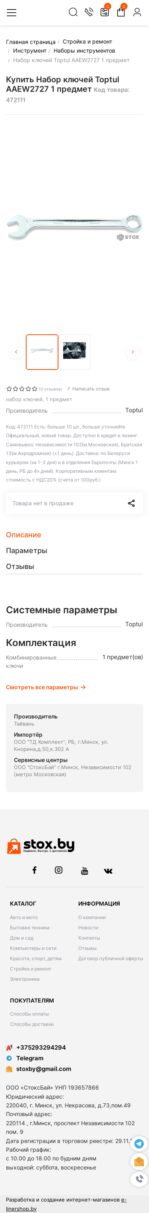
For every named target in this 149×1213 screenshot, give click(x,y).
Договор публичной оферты (110, 958)
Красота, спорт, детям (36, 958)
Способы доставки (32, 1024)
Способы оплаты (29, 1014)
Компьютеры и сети (33, 948)
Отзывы (87, 948)
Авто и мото (24, 917)
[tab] (74, 535)
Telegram (24, 1058)
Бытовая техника (30, 928)
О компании (92, 917)
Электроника (25, 979)
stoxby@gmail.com (43, 1069)
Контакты (89, 938)
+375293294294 (36, 1047)
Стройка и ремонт (30, 969)
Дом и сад (21, 938)
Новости (88, 928)
